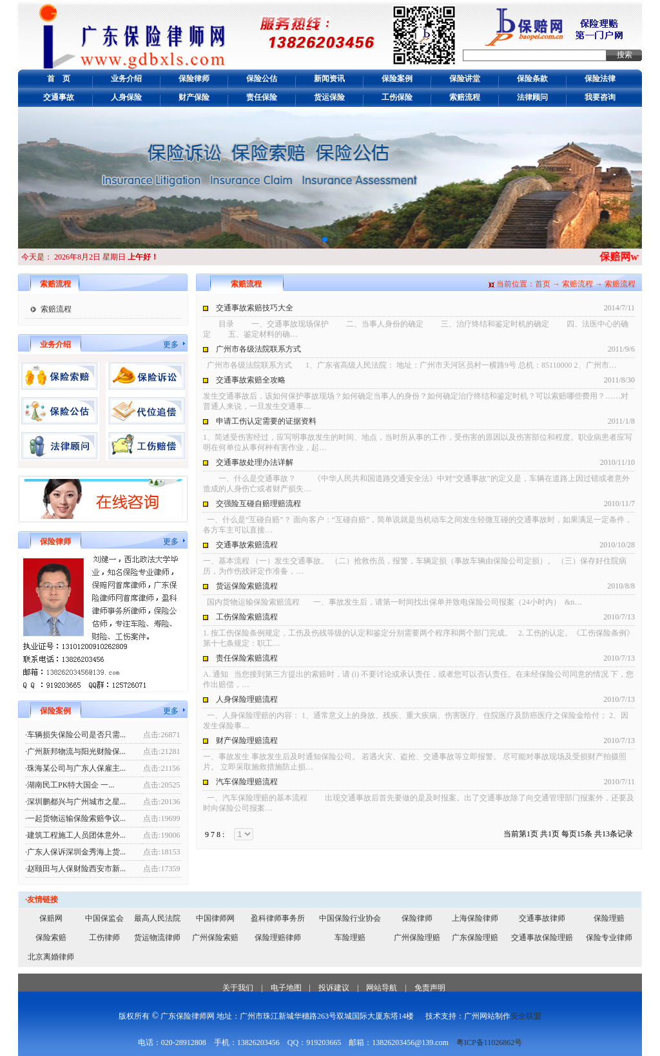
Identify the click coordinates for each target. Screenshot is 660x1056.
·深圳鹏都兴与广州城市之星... (75, 801)
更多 (171, 344)
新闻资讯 (329, 78)
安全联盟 (525, 1016)
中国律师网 (215, 918)
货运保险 (329, 97)
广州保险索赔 (215, 937)
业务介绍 (126, 78)
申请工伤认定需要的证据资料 (266, 421)
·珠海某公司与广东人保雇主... (75, 768)
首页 (542, 283)
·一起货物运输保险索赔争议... (75, 818)
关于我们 (237, 987)
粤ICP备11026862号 (489, 1042)
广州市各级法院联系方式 (258, 349)
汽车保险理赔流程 (247, 781)
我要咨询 (600, 97)
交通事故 (58, 97)
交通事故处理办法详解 (254, 462)
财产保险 (194, 97)
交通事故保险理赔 (542, 937)
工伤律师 (104, 937)
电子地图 (286, 987)
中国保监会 (104, 918)
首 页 (58, 78)
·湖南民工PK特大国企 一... (69, 784)
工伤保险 (397, 97)
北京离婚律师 (51, 956)
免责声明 (429, 987)
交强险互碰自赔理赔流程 (258, 503)
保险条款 (532, 78)
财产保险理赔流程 (247, 740)
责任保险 (261, 97)
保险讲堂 (464, 78)
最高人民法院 (157, 918)
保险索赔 (50, 937)
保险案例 (397, 78)
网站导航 (381, 987)
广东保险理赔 (475, 937)
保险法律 (600, 78)
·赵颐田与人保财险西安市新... (75, 868)
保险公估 (261, 78)
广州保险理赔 (417, 937)
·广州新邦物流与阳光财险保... (75, 751)
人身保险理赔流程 (247, 699)
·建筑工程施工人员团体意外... (75, 835)
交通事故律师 (542, 918)
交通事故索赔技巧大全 (254, 307)
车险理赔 (350, 937)
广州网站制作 (487, 1016)
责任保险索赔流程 (247, 658)
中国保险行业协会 (350, 918)
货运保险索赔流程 (247, 585)
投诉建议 (333, 987)
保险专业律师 (609, 937)
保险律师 (194, 78)
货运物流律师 (157, 937)
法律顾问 (532, 97)
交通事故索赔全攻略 (251, 379)
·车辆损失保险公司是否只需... (75, 734)
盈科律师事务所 (278, 918)
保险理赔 (609, 918)
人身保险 (126, 97)
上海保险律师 (475, 918)
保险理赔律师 (278, 937)
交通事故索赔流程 (247, 544)
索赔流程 (464, 97)
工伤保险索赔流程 (247, 616)
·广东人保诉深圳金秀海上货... (75, 851)
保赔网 (51, 918)
